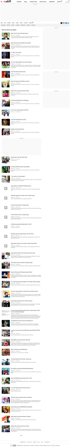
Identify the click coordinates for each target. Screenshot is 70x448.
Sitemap (41, 445)
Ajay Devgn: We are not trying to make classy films (24, 243)
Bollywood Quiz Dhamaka (17, 129)
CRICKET (17, 22)
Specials (28, 25)
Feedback (45, 445)
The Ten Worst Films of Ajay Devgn (20, 205)
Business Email (43, 1)
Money (25, 1)
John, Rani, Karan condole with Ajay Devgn (21, 262)
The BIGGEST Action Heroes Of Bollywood (22, 320)
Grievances (58, 445)
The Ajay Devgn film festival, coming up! (21, 359)
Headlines (3, 25)
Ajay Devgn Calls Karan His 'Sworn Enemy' (21, 301)
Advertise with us (27, 445)
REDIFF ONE (31, 22)
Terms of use (53, 445)
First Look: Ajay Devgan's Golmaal (19, 110)
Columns (17, 25)
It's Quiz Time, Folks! (16, 52)
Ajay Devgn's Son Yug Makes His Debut (21, 43)
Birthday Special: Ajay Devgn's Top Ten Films (22, 233)
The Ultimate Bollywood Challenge (20, 100)
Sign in (69, 0)
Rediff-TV (59, 1)
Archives (33, 25)
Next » (21, 435)
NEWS (5, 22)
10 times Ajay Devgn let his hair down (20, 387)
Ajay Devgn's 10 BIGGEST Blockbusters (21, 186)
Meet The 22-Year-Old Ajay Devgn (19, 33)
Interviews (23, 25)
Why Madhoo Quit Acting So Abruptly (20, 340)
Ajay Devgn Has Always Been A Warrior (21, 416)
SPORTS (21, 22)
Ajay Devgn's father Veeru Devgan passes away (23, 253)
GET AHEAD (26, 22)
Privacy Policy (37, 445)
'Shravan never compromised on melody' (21, 397)
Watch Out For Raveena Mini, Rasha (20, 90)
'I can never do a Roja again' (18, 176)
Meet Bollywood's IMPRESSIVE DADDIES (21, 407)
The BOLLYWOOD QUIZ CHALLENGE (20, 166)
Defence (8, 25)
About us (48, 445)
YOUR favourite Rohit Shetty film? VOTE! (21, 224)
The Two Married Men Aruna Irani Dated (21, 62)
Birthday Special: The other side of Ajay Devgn (23, 195)
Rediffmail (19, 1)
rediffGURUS (52, 1)
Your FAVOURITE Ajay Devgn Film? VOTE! (21, 378)
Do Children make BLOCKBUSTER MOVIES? (22, 368)
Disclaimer (32, 445)
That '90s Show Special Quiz (18, 71)
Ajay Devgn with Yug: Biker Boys (19, 157)
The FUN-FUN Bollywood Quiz (18, 119)
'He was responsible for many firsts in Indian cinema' (24, 291)
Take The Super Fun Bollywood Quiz (20, 81)
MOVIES (13, 22)
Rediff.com (21, 445)
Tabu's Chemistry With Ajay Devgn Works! (21, 272)
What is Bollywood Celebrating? (19, 349)
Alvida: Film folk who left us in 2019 (20, 426)
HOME (2, 22)
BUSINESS (9, 22)
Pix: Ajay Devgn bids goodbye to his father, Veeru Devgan (25, 281)
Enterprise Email (33, 1)
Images (12, 25)
